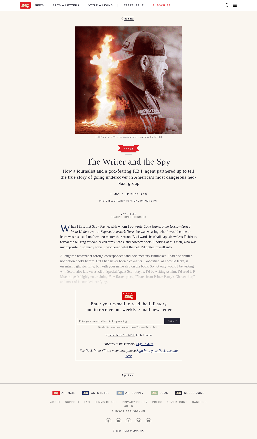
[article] (128, 197)
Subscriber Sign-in (128, 411)
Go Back (129, 19)
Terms (139, 327)
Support (72, 402)
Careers (199, 402)
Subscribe (162, 5)
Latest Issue (133, 5)
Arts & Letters (66, 5)
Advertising (177, 402)
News (39, 5)
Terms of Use (106, 402)
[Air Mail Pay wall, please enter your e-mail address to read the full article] (128, 325)
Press (157, 402)
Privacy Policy (152, 327)
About (55, 402)
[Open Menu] (235, 5)
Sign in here (144, 344)
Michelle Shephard (130, 194)
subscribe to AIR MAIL (121, 335)
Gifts (128, 406)
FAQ (87, 402)
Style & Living (100, 5)
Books (128, 149)
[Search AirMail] (228, 5)
